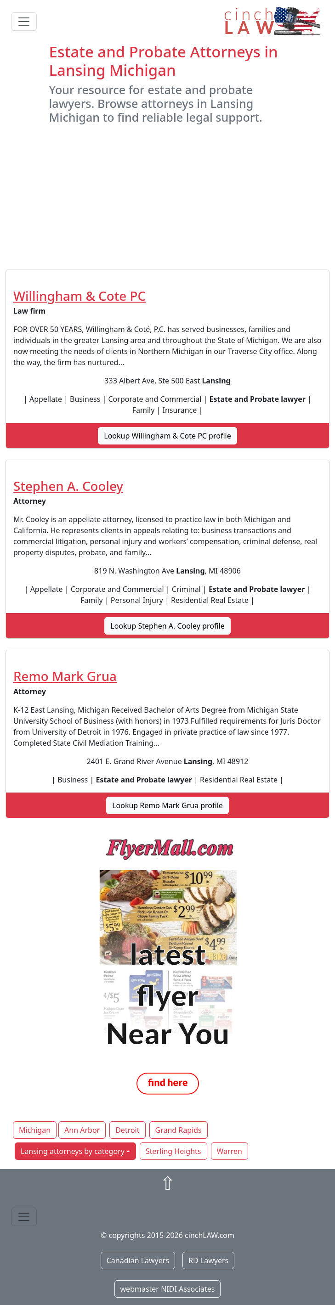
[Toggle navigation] (24, 21)
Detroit (127, 1130)
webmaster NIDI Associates (167, 1289)
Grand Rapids (178, 1130)
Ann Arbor (82, 1130)
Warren (229, 1151)
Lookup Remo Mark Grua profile (167, 805)
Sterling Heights (173, 1151)
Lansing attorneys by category (73, 1151)
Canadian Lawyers (138, 1260)
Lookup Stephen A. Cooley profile (167, 626)
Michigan (35, 1130)
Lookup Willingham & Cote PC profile (167, 436)
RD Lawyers (208, 1260)
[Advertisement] (167, 197)
